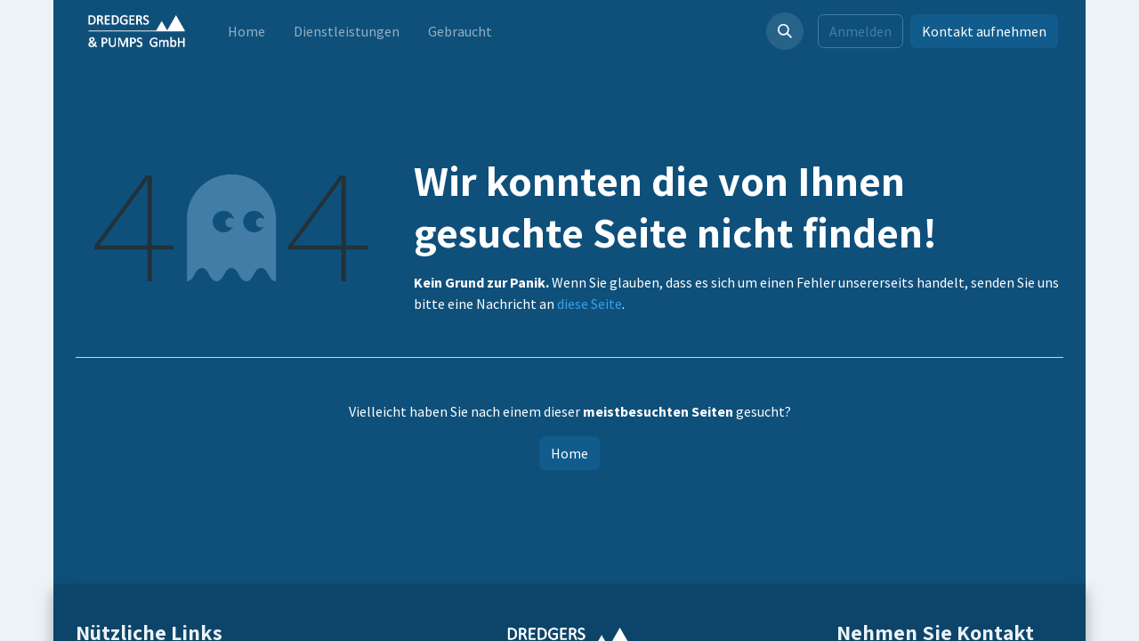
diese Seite (589, 303)
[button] (785, 31)
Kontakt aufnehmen (984, 31)
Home (569, 453)
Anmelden (860, 31)
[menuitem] (246, 31)
